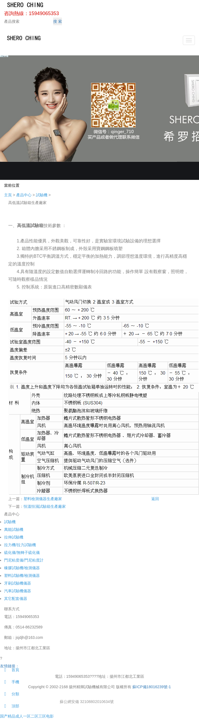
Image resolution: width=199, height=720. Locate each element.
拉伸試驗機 (13, 537)
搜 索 (57, 21)
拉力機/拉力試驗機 (20, 545)
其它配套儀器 (15, 598)
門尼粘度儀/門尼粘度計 (24, 560)
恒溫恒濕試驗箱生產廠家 (45, 506)
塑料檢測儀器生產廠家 (43, 499)
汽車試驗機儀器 (17, 591)
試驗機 (41, 195)
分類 (9, 694)
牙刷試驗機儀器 (17, 583)
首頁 (9, 670)
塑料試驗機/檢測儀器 (22, 575)
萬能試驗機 (13, 529)
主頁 (8, 195)
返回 (155, 499)
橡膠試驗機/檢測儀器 (22, 568)
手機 (9, 682)
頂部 (9, 706)
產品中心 (24, 195)
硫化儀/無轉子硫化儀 (22, 552)
